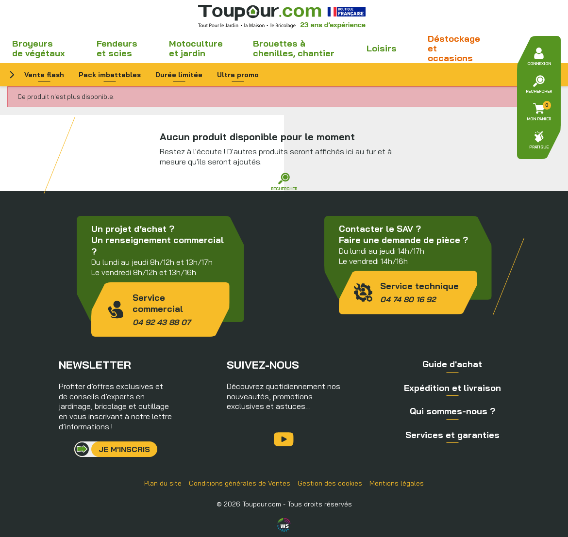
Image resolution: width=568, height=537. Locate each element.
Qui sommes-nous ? (452, 411)
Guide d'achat (452, 364)
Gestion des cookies (330, 483)
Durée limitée (178, 74)
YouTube (283, 439)
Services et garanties (452, 434)
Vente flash (44, 74)
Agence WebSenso (284, 525)
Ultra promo (238, 74)
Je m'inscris (124, 449)
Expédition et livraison (452, 387)
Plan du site (163, 483)
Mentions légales (396, 483)
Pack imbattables (110, 74)
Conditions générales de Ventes (239, 483)
